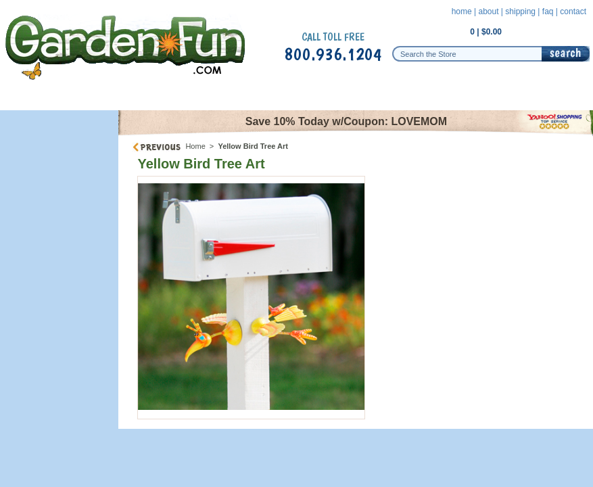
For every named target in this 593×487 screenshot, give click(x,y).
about (488, 11)
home (462, 11)
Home (195, 146)
